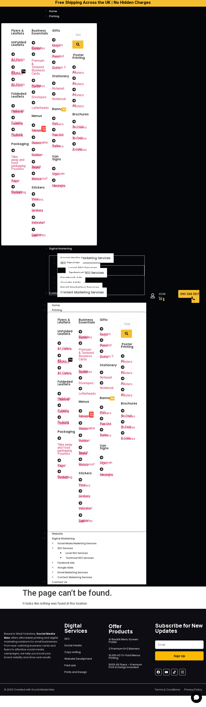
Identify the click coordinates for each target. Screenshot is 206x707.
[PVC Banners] (54, 119)
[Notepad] (54, 84)
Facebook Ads (66, 566)
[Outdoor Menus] (33, 150)
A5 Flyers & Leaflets (17, 73)
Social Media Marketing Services (77, 546)
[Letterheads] (33, 103)
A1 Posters (78, 95)
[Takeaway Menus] (33, 126)
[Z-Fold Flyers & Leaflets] (13, 118)
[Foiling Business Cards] (33, 80)
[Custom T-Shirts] (54, 62)
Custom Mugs (57, 45)
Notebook (59, 99)
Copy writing (72, 655)
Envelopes (39, 98)
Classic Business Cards (38, 48)
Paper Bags (15, 182)
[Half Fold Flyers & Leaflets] (13, 106)
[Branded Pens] (54, 51)
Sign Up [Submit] (179, 659)
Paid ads (70, 669)
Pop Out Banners (58, 135)
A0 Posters (78, 106)
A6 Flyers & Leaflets (18, 85)
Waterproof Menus (39, 180)
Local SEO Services (77, 556)
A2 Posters (78, 84)
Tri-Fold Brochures (79, 127)
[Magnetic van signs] (54, 181)
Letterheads (40, 108)
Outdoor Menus (37, 156)
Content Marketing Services (75, 580)
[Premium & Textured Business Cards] (33, 54)
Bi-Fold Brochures (79, 139)
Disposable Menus (40, 143)
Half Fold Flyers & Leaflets (17, 112)
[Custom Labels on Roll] (33, 231)
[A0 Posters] (74, 101)
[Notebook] (54, 94)
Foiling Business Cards (38, 86)
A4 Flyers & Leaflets (18, 60)
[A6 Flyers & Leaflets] (13, 79)
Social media (73, 649)
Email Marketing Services (73, 575)
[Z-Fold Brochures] (74, 145)
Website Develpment (78, 662)
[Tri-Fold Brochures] (74, 122)
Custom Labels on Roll (38, 236)
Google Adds (65, 570)
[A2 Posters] (74, 78)
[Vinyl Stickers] (33, 195)
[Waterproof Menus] (33, 174)
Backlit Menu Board (36, 168)
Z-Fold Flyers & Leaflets (17, 123)
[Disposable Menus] (33, 138)
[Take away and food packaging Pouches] (13, 151)
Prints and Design (75, 675)
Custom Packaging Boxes (18, 193)
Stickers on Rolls (37, 212)
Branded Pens (58, 56)
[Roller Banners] (54, 141)
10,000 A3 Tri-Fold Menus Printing (124, 660)
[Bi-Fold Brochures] (74, 133)
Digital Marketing (67, 541)
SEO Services (65, 551)
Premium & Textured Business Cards (38, 67)
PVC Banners (58, 124)
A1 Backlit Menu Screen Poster (123, 644)
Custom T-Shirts (59, 68)
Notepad (58, 89)
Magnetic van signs (59, 187)
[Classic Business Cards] (33, 43)
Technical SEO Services (80, 561)
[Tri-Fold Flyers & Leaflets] (13, 130)
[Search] (79, 35)
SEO (67, 642)
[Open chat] (196, 697)
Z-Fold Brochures (79, 150)
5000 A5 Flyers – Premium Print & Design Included (125, 669)
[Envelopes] (33, 92)
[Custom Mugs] (54, 40)
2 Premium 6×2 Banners (124, 652)
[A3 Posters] (74, 67)
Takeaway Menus (38, 131)
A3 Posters (78, 72)
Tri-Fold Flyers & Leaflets (17, 135)
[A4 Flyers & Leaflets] (13, 54)
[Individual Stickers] (33, 219)
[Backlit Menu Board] (33, 163)
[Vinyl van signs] (54, 169)
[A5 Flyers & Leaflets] (13, 67)
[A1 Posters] (74, 90)
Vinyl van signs (58, 175)
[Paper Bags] (13, 176)
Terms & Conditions (167, 693)
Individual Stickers (38, 224)
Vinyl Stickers (37, 200)
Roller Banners (58, 147)
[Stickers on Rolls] (33, 206)
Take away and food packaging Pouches (65, 451)
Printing (61, 311)
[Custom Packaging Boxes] (13, 188)
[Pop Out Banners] (54, 130)
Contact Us (59, 585)
